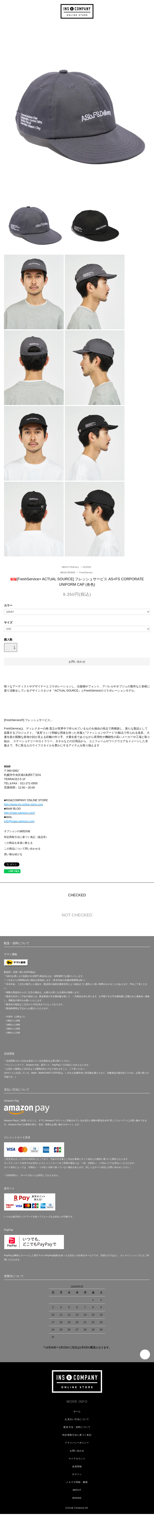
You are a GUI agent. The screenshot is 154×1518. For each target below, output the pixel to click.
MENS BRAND (68, 572)
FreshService (86, 572)
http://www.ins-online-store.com (23, 804)
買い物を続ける (13, 854)
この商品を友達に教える (18, 843)
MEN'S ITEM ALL (70, 567)
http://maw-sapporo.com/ (19, 812)
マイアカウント (77, 1458)
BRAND (77, 1498)
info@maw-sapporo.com (19, 821)
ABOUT (77, 1490)
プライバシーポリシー (77, 1442)
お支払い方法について (77, 1419)
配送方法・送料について (77, 1427)
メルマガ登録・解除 (77, 1482)
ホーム (77, 1411)
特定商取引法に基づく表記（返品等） (26, 837)
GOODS (87, 567)
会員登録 (77, 1466)
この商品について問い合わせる (22, 848)
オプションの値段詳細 (17, 831)
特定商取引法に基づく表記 (76, 1435)
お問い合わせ (77, 1451)
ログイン (77, 1474)
